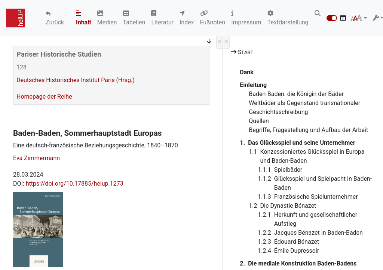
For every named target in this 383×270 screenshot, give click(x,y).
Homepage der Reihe (44, 96)
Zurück (55, 22)
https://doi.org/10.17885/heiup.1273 (74, 183)
